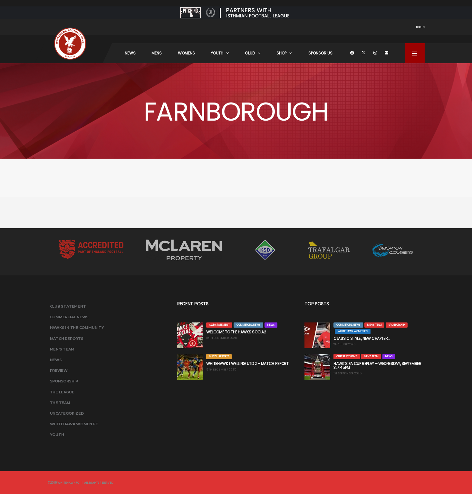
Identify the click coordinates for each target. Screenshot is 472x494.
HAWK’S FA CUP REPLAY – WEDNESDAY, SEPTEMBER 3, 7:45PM (377, 365)
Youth (217, 53)
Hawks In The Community (77, 327)
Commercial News (69, 317)
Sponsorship (64, 381)
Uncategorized (67, 413)
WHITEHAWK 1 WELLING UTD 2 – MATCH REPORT (247, 363)
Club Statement (68, 306)
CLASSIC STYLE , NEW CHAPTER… (361, 338)
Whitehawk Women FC (74, 424)
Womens (186, 53)
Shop (281, 53)
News (130, 53)
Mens (156, 53)
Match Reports (66, 338)
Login (420, 27)
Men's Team (62, 349)
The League (62, 392)
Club (250, 53)
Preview (59, 370)
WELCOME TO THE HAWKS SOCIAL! (236, 332)
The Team (60, 402)
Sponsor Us (320, 53)
